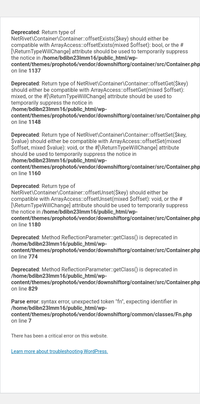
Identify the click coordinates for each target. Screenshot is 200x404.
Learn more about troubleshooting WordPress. (59, 351)
